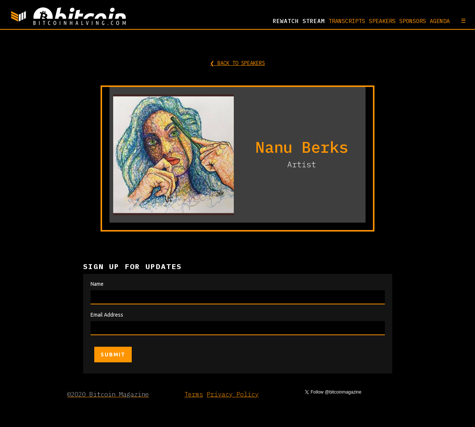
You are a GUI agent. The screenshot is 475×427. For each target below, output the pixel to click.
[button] (460, 20)
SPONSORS (412, 21)
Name (97, 284)
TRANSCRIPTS (346, 21)
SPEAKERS (382, 21)
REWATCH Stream (299, 21)
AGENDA (440, 21)
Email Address (107, 314)
